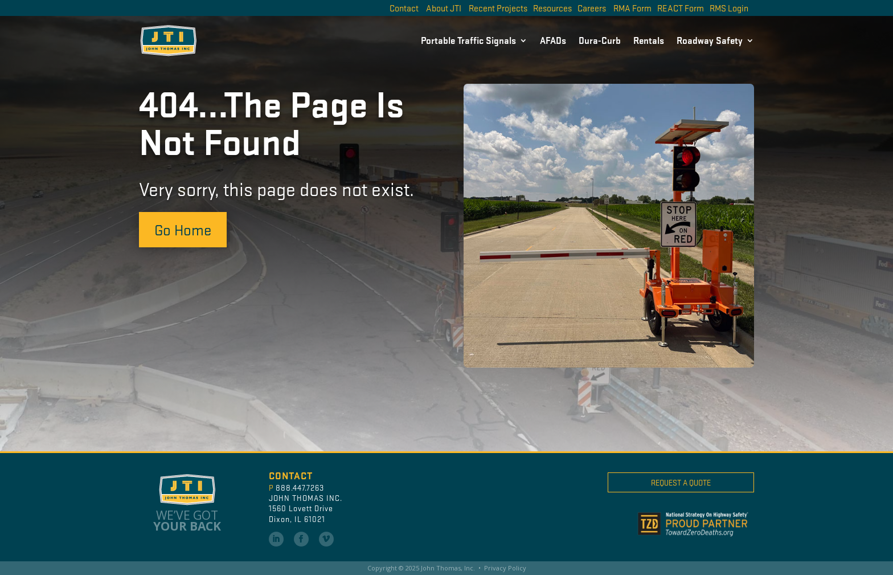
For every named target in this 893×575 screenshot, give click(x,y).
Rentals (648, 40)
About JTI (443, 8)
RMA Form (632, 8)
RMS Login (729, 8)
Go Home (182, 229)
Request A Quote (681, 482)
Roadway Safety (710, 40)
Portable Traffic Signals (468, 40)
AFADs (553, 40)
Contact (404, 8)
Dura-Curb (600, 40)
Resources (552, 8)
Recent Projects (498, 8)
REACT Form (680, 8)
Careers (591, 8)
